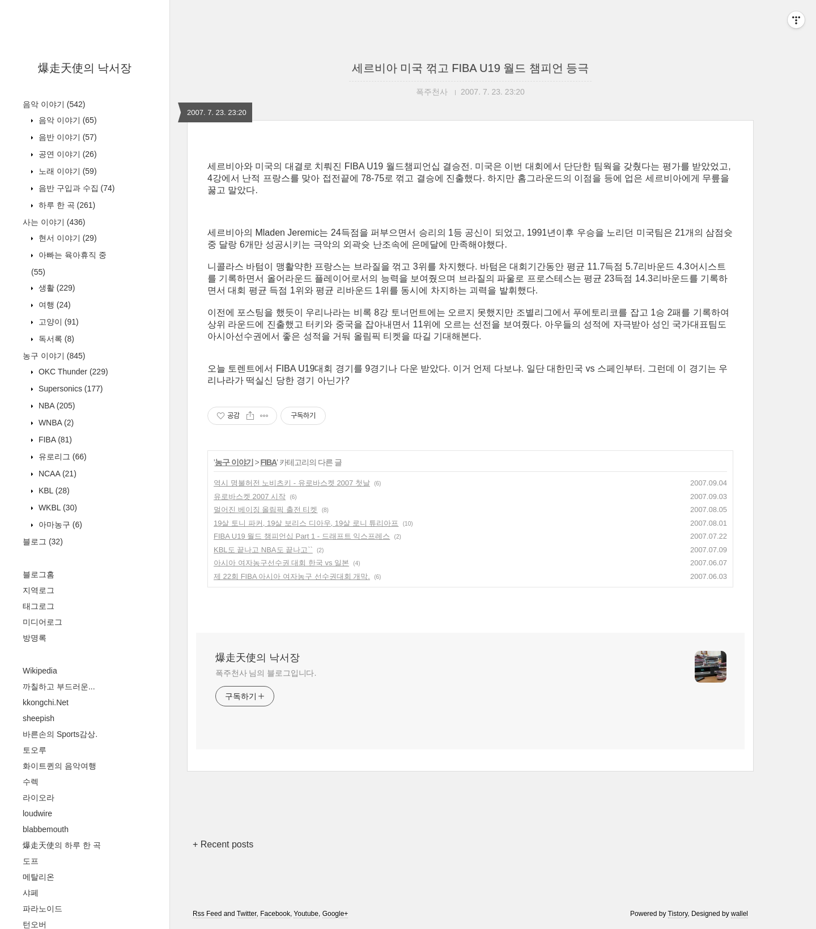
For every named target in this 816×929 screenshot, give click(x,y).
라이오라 (38, 797)
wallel (739, 914)
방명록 (34, 637)
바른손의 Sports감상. (60, 734)
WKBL (56, 507)
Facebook (275, 914)
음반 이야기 (66, 137)
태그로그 (38, 606)
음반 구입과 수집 (75, 188)
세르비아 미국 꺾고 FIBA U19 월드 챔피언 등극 (470, 68)
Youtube (306, 914)
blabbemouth (46, 829)
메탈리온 (38, 876)
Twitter (247, 914)
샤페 (31, 892)
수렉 (31, 781)
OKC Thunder (72, 371)
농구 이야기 (54, 355)
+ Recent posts (223, 844)
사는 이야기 (54, 222)
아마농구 (59, 524)
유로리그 (61, 456)
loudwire (37, 813)
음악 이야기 (54, 104)
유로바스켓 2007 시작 (250, 496)
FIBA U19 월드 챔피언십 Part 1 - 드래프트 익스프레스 (302, 536)
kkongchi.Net (46, 702)
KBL (53, 490)
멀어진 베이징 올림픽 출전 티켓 (265, 509)
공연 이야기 (66, 154)
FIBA (54, 439)
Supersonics (69, 388)
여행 (53, 304)
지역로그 (38, 590)
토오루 (34, 750)
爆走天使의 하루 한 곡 (62, 845)
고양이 (57, 321)
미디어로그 (42, 622)
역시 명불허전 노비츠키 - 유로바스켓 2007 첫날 (292, 483)
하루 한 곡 (65, 205)
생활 (55, 287)
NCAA (56, 473)
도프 (31, 861)
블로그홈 (38, 574)
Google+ (335, 914)
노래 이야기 (66, 171)
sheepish (38, 718)
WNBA (55, 422)
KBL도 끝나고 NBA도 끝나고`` (263, 550)
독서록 (55, 338)
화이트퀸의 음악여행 (59, 765)
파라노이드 (42, 908)
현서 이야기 (66, 237)
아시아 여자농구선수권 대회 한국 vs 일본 (281, 563)
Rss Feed (207, 914)
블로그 (43, 541)
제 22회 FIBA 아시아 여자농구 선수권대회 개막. (292, 576)
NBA (55, 405)
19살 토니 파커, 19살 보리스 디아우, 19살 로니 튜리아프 (306, 523)
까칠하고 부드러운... (59, 686)
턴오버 (34, 924)
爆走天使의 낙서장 (85, 68)
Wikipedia (40, 670)
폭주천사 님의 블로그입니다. (265, 672)
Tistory (678, 914)
